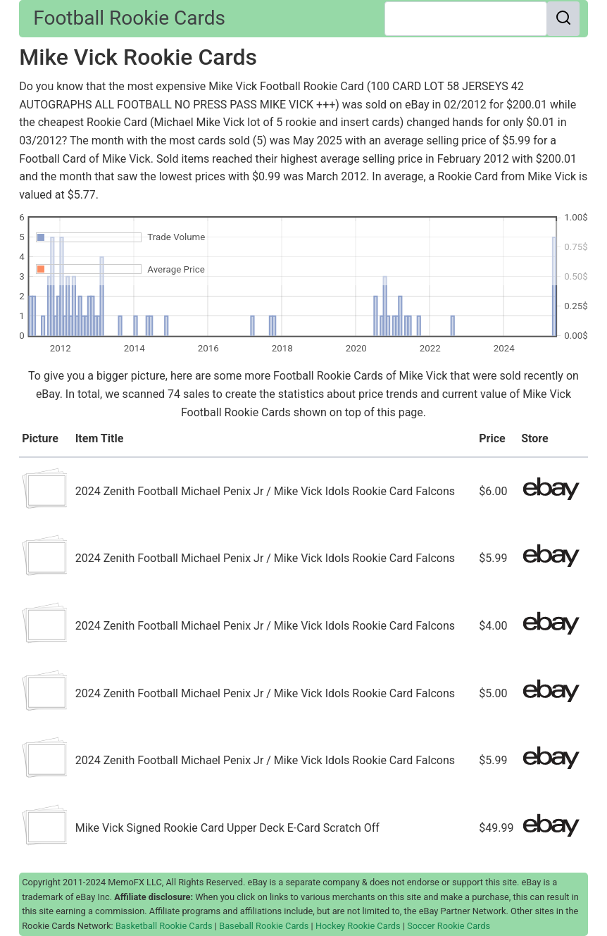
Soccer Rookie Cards (448, 926)
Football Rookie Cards (129, 18)
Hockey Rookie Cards (358, 926)
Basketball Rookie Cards (164, 926)
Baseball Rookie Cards (263, 926)
